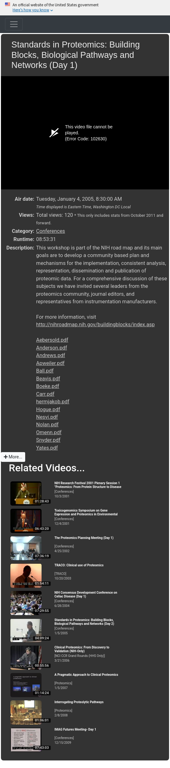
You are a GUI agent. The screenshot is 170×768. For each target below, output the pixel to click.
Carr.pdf (45, 394)
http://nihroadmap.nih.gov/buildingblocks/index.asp (95, 325)
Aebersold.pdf (52, 340)
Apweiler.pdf (50, 363)
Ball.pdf (45, 371)
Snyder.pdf (48, 440)
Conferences (50, 231)
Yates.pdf (47, 448)
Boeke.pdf (47, 386)
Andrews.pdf (50, 355)
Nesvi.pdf (47, 417)
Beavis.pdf (48, 379)
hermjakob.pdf (52, 402)
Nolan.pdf (47, 425)
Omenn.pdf (49, 432)
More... (13, 456)
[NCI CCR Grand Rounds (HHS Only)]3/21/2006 (89, 654)
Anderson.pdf (51, 348)
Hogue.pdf (48, 409)
